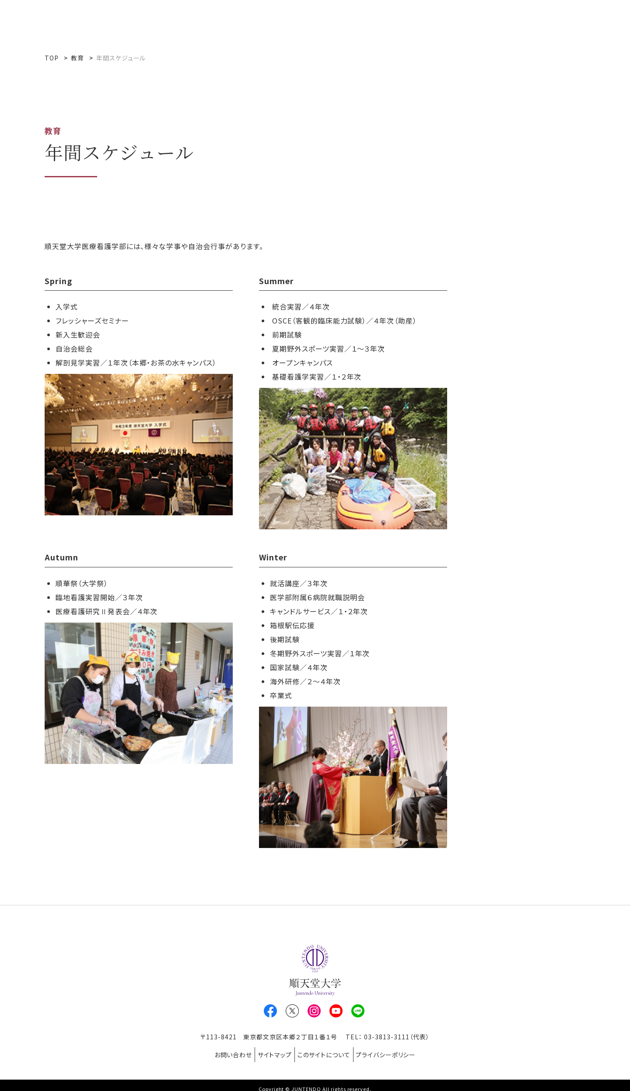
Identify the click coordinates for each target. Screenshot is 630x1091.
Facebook (270, 1010)
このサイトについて (327, 1051)
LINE (357, 1010)
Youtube (336, 1010)
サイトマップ (271, 1051)
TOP (52, 57)
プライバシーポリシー (397, 1051)
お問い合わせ (222, 1051)
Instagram (314, 1010)
